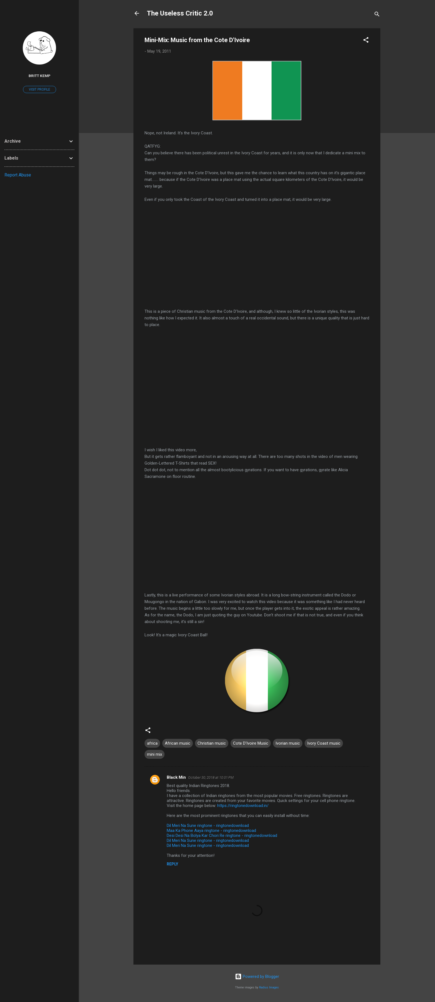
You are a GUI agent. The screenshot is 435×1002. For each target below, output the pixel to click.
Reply (172, 864)
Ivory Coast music (323, 743)
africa (152, 743)
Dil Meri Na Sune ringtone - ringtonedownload (208, 825)
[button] (366, 41)
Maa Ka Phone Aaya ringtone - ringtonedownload (211, 830)
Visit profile (39, 89)
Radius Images (269, 987)
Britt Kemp (39, 75)
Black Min (176, 777)
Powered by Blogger (257, 976)
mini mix (154, 754)
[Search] (377, 15)
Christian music (212, 743)
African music (177, 743)
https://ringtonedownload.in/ (243, 805)
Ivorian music (287, 743)
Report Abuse (17, 175)
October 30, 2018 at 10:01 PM (211, 777)
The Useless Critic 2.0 (180, 13)
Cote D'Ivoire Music (250, 743)
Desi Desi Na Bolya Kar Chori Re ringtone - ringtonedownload (222, 835)
